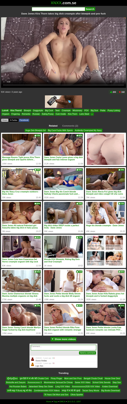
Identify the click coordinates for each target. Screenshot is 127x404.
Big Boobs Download (110, 390)
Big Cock (49, 110)
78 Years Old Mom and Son (56, 395)
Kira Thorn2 (16, 110)
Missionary (77, 110)
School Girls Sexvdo (101, 382)
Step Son (117, 382)
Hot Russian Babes (18, 386)
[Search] (58, 9)
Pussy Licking (114, 110)
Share (4, 120)
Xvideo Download (110, 386)
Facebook (24, 120)
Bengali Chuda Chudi (93, 378)
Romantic (26, 114)
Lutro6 (5, 110)
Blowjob (27, 110)
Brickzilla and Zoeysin (15, 382)
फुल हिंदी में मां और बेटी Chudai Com (34, 378)
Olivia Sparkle (77, 395)
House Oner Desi (112, 378)
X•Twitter (13, 120)
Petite (102, 110)
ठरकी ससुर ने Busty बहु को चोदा (19, 390)
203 (113, 92)
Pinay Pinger (56, 378)
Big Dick (94, 110)
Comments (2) (70, 125)
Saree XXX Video (82, 382)
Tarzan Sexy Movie (90, 390)
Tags (55, 402)
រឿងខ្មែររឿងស (12, 378)
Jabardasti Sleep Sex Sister (41, 386)
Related (53, 125)
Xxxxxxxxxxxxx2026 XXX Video (86, 386)
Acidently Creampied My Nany (88, 130)
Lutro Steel (84, 114)
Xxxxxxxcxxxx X (35, 382)
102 (122, 92)
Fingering (15, 114)
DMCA (62, 402)
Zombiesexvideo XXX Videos (47, 390)
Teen (57, 110)
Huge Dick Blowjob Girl (35, 130)
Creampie (66, 110)
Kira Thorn (72, 114)
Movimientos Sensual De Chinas (58, 382)
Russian (36, 114)
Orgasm (5, 114)
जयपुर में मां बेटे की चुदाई (71, 390)
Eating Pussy (47, 114)
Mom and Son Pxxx (73, 378)
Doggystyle (38, 110)
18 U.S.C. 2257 (74, 402)
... (92, 114)
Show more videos (63, 339)
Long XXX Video (62, 386)
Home (49, 402)
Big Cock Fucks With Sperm (60, 130)
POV (86, 110)
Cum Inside (61, 114)
